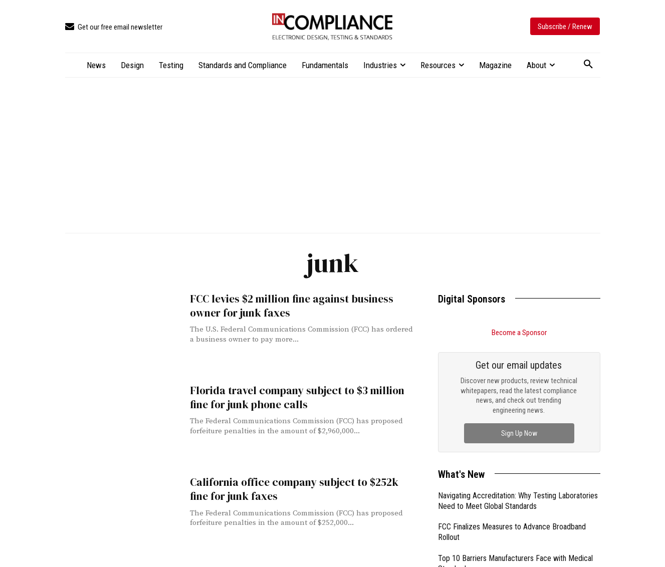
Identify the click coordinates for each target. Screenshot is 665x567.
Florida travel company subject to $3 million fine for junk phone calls (294, 397)
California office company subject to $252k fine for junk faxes (291, 489)
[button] (588, 65)
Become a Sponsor (519, 332)
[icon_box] (113, 27)
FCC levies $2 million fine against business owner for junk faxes (289, 306)
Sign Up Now (519, 433)
